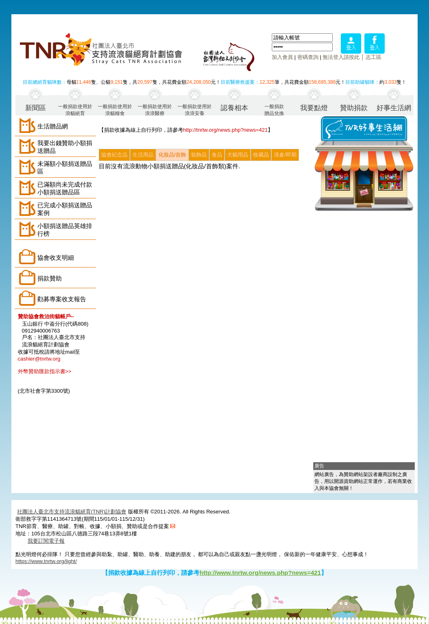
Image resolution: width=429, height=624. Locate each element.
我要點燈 (314, 108)
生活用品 (143, 155)
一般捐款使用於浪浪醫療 (155, 109)
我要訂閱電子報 (46, 541)
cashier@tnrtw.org (39, 359)
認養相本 (234, 108)
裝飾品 (199, 155)
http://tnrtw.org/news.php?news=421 (225, 130)
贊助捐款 (354, 108)
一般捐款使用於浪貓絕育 (75, 109)
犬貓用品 (237, 155)
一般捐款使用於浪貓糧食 (115, 109)
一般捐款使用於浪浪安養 (195, 109)
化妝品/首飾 (172, 155)
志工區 (373, 57)
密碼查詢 (307, 57)
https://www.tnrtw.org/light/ (46, 561)
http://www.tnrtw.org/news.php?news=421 (260, 572)
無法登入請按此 (341, 57)
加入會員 (282, 57)
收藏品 (261, 155)
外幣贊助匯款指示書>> (45, 371)
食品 (217, 155)
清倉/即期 (285, 155)
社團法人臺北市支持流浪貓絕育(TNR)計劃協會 (71, 512)
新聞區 (35, 108)
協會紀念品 (114, 155)
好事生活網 (394, 108)
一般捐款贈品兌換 (274, 109)
